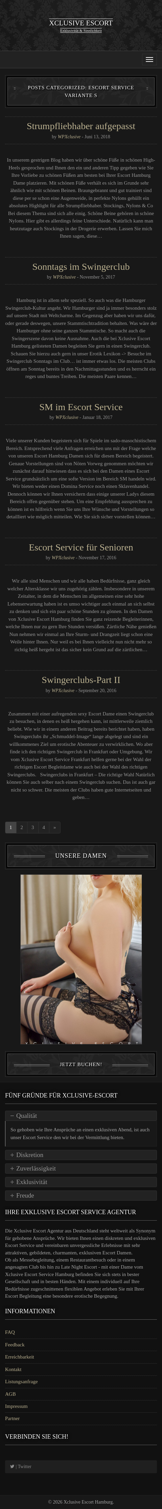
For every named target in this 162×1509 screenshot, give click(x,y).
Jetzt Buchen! (81, 1064)
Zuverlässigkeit (36, 1168)
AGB (10, 1394)
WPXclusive (69, 136)
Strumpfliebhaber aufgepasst (81, 126)
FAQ (10, 1332)
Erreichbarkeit (19, 1357)
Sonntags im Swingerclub (81, 266)
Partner (12, 1418)
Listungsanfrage (21, 1381)
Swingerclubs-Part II (81, 680)
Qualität (26, 1115)
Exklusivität (31, 1181)
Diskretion (29, 1154)
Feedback (14, 1344)
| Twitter (20, 1466)
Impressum (16, 1406)
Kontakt (13, 1369)
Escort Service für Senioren (81, 547)
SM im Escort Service (81, 407)
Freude (25, 1195)
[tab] (81, 1116)
